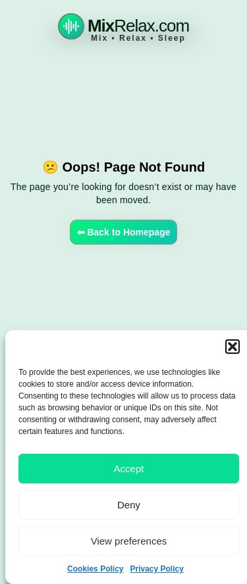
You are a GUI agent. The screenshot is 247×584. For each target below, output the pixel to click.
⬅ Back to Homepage (124, 232)
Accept (129, 468)
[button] (232, 346)
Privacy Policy (156, 568)
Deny (128, 504)
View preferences (129, 541)
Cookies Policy (95, 568)
